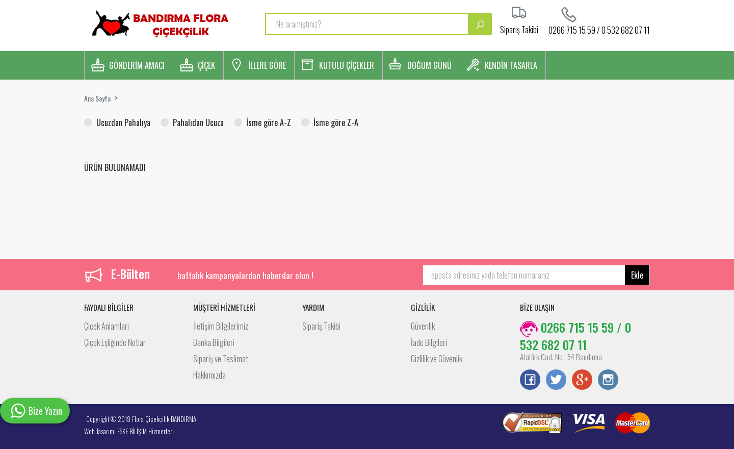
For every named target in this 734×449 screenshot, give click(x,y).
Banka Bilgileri (213, 342)
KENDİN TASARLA (511, 65)
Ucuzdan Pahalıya (123, 122)
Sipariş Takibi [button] (519, 28)
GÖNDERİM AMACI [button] (137, 65)
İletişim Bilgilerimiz (220, 326)
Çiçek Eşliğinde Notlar (115, 342)
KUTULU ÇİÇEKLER (346, 65)
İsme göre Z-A (335, 122)
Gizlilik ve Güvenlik (436, 359)
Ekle (637, 275)
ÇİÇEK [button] (206, 65)
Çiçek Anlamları (106, 326)
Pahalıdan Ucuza (198, 122)
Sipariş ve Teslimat (220, 359)
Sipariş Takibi (321, 326)
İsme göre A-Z (268, 122)
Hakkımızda (209, 375)
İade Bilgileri (429, 342)
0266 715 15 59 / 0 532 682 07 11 (599, 29)
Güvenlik (423, 326)
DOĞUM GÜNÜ (429, 65)
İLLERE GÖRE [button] (267, 65)
